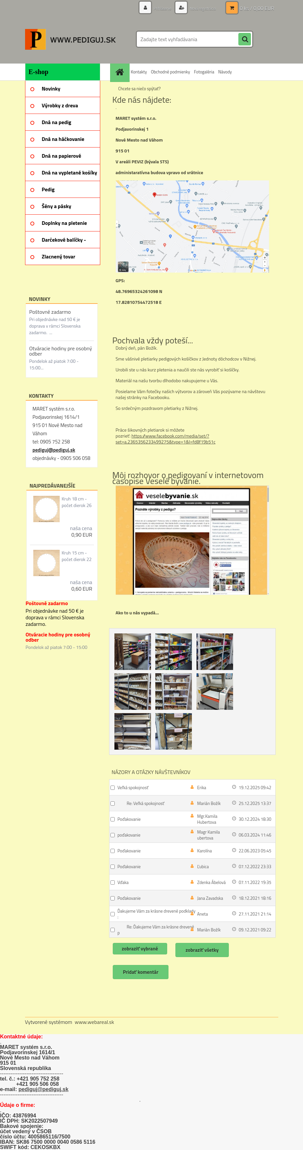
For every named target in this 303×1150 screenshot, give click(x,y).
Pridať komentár (141, 972)
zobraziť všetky (205, 950)
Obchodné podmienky (170, 71)
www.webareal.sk (94, 1022)
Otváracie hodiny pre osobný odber (60, 351)
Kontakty (139, 71)
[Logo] (70, 39)
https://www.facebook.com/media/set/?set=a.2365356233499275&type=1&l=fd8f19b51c (166, 438)
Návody (225, 71)
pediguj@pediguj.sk (54, 450)
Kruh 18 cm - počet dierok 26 (77, 502)
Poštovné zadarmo (50, 312)
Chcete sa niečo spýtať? (139, 88)
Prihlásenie (155, 8)
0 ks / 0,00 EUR (257, 8)
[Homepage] (120, 72)
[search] (245, 39)
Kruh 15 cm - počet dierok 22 (77, 556)
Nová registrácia (200, 8)
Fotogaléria (204, 71)
